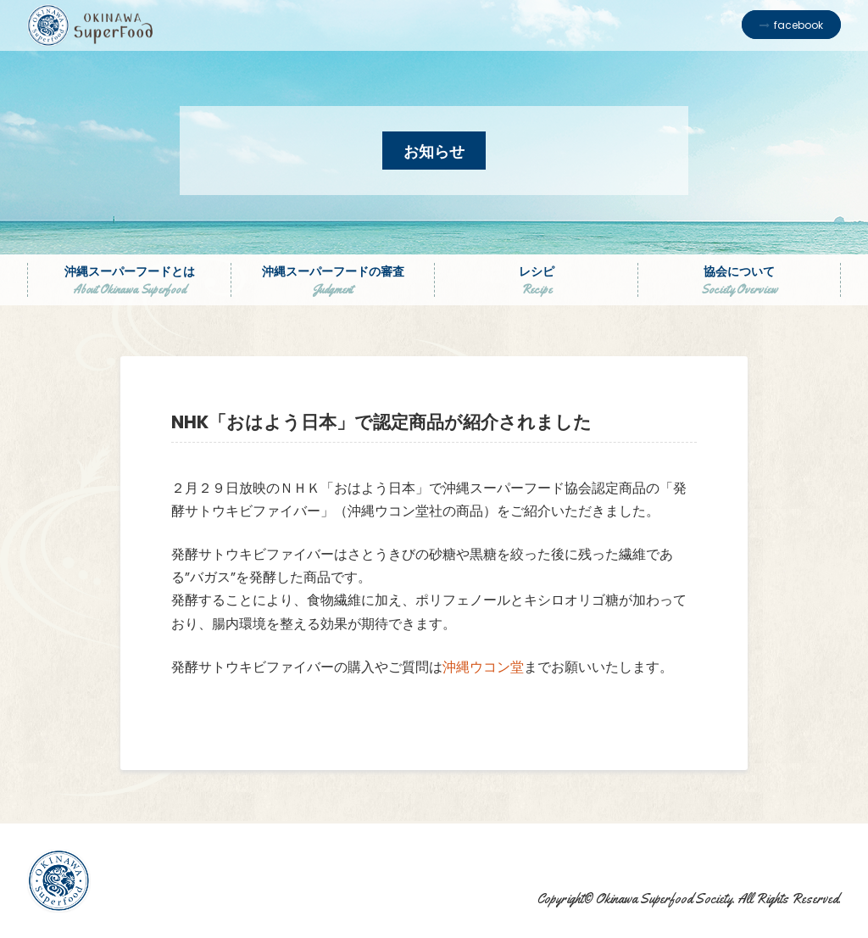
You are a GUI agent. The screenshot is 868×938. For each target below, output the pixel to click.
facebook (798, 25)
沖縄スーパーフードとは (129, 280)
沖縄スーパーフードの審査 (333, 280)
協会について (739, 280)
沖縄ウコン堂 (483, 667)
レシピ (536, 280)
